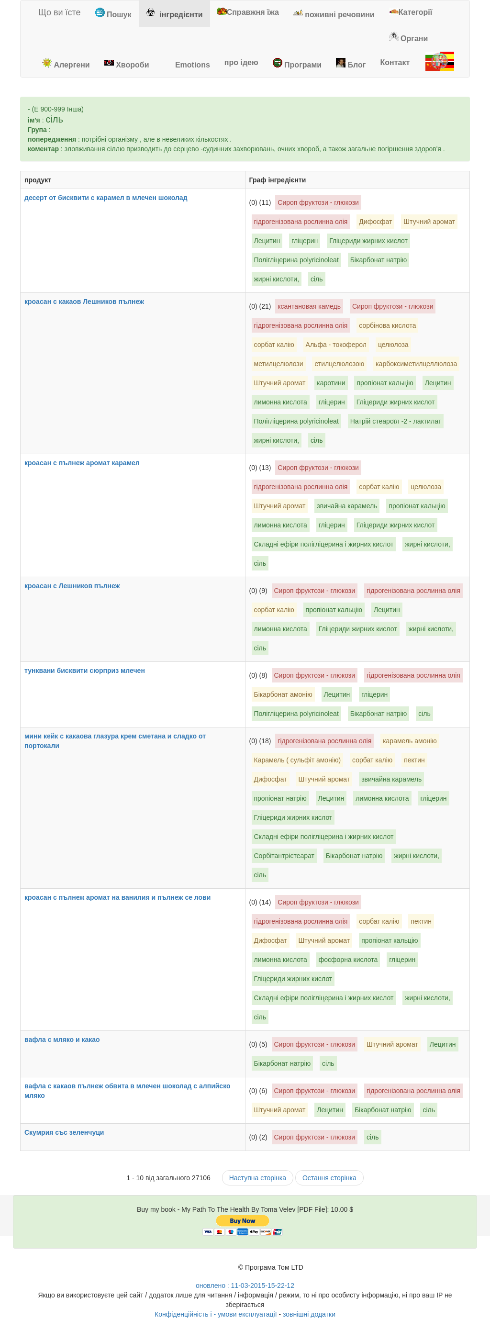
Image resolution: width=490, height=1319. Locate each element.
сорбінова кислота (387, 325)
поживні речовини (334, 13)
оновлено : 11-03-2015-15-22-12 (245, 1285)
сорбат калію (274, 344)
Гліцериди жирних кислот (368, 241)
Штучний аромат (429, 221)
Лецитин (267, 241)
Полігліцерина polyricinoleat (296, 260)
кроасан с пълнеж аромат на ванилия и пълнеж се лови (123, 897)
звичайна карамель (347, 506)
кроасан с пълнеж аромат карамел (87, 463)
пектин (414, 760)
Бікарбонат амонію (283, 694)
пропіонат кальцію (384, 383)
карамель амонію (410, 741)
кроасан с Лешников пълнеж (77, 586)
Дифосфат (375, 221)
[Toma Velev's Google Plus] (194, 1271)
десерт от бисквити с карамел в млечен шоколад (111, 197)
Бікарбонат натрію (378, 260)
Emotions (186, 63)
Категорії (411, 12)
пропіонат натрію (280, 798)
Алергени (66, 63)
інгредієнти (174, 13)
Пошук (113, 13)
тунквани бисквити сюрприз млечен (90, 670)
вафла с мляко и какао (67, 1039)
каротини (331, 383)
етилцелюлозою (339, 364)
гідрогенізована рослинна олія (301, 221)
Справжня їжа (248, 12)
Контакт (395, 62)
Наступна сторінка (257, 1178)
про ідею (241, 62)
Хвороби (126, 63)
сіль (317, 279)
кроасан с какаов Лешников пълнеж (90, 301)
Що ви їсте (54, 12)
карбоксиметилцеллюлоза (416, 364)
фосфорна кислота (348, 959)
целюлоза (393, 344)
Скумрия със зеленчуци (69, 1132)
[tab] (113, 13)
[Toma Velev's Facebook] (228, 1271)
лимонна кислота (280, 402)
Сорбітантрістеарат (284, 856)
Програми (297, 63)
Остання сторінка (329, 1178)
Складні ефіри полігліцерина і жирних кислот (324, 544)
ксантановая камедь (309, 306)
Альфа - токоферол (336, 344)
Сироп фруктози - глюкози (318, 202)
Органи (408, 37)
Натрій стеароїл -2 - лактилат (395, 421)
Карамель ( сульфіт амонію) (297, 760)
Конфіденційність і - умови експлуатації (216, 1314)
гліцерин (304, 241)
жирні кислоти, (277, 279)
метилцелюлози (278, 364)
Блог (351, 63)
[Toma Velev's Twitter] (211, 1271)
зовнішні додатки (309, 1314)
